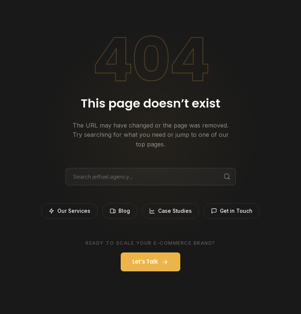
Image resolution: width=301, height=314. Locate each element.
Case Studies (170, 211)
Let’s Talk (151, 262)
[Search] (227, 176)
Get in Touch (233, 211)
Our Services (67, 211)
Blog (118, 211)
